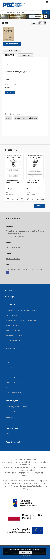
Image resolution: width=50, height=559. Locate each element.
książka (7, 87)
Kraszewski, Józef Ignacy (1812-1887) (19, 72)
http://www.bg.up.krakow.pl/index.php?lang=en (25, 269)
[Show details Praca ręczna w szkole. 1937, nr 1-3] (42, 199)
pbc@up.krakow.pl (13, 258)
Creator (9, 372)
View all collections (13, 348)
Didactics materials (13, 340)
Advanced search (36, 17)
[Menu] (47, 2)
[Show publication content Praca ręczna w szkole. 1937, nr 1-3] (37, 199)
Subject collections (13, 325)
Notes (8, 387)
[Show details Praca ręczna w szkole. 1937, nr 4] (21, 199)
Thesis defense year (13, 382)
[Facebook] (7, 273)
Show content (12, 44)
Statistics (9, 417)
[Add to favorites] (40, 23)
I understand (25, 552)
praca (8, 118)
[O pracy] (9, 34)
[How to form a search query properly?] (45, 16)
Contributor (10, 377)
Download (11, 50)
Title (7, 362)
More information (33, 549)
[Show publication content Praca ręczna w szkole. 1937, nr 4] (17, 199)
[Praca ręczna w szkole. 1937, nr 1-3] (35, 166)
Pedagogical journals (14, 335)
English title (10, 367)
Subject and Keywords (14, 392)
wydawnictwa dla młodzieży (26, 118)
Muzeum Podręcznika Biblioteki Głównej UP (22, 320)
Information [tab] (25, 55)
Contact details (11, 412)
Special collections (13, 330)
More (39, 205)
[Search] (46, 12)
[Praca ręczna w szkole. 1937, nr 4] (15, 166)
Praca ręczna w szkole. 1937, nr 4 (13, 181)
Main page (9, 297)
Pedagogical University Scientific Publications (23, 310)
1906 (7, 79)
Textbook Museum (13, 315)
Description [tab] (9, 55)
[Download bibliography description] (12, 199)
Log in (8, 433)
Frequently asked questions (16, 407)
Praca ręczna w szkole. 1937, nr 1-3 (34, 181)
